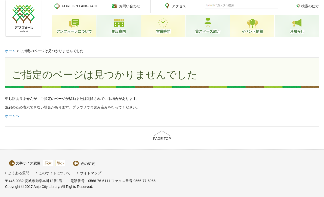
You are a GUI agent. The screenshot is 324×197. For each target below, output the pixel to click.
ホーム (10, 51)
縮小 (60, 163)
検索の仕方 (310, 6)
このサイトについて (55, 173)
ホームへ (12, 116)
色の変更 (88, 164)
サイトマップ (90, 173)
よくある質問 (18, 173)
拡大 (48, 163)
